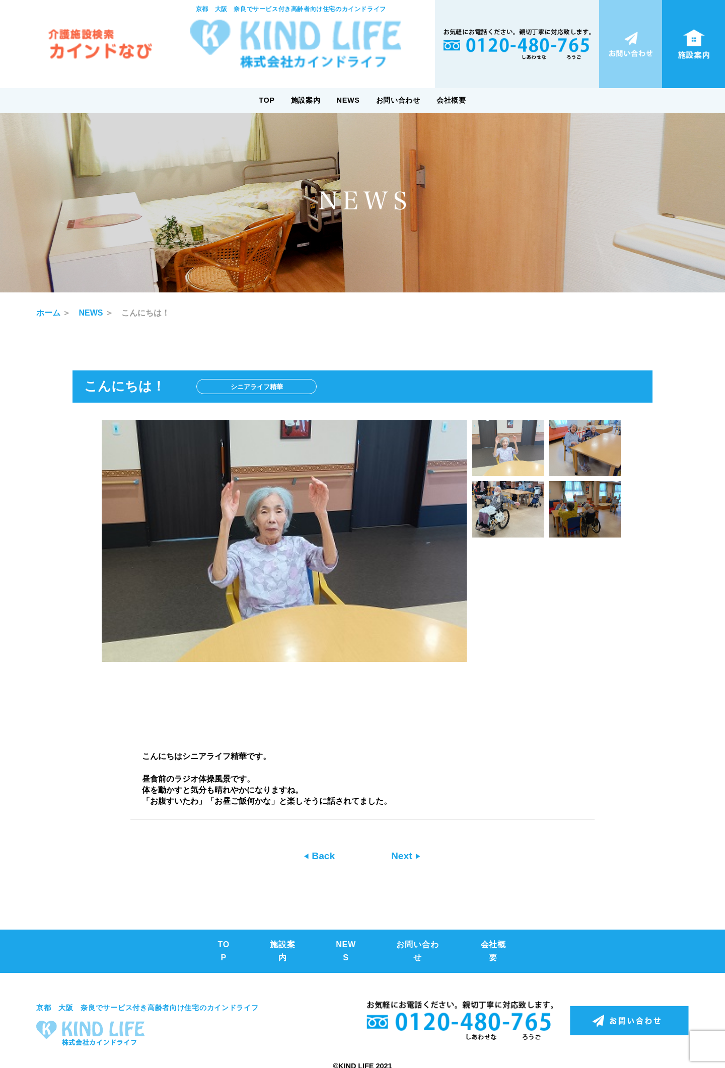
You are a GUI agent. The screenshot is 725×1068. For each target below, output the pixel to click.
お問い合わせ (398, 100)
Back (322, 856)
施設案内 (306, 100)
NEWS (348, 100)
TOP (266, 100)
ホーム (48, 313)
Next (403, 856)
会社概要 (451, 100)
